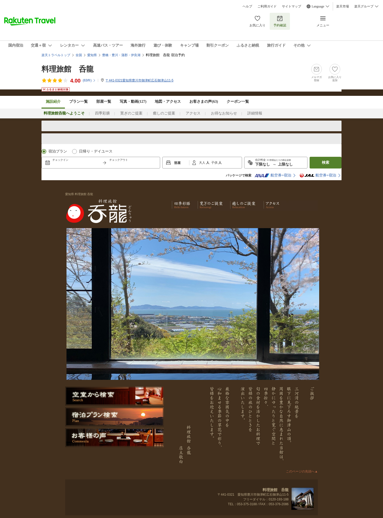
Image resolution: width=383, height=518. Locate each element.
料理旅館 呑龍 (67, 69)
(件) (89, 80)
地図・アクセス (168, 102)
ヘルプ (247, 6)
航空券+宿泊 (273, 175)
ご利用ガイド (267, 6)
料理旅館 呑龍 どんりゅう (98, 211)
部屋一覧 (103, 102)
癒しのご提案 (164, 113)
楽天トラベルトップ (55, 55)
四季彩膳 (102, 113)
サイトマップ (291, 6)
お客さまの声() (203, 102)
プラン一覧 (78, 102)
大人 (202, 163)
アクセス (193, 113)
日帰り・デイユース (96, 151)
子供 (214, 163)
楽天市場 (342, 6)
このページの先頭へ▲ (302, 471)
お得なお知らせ (224, 113)
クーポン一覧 (238, 102)
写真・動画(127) (133, 102)
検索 (325, 163)
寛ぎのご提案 (131, 113)
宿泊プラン (57, 151)
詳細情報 (254, 113)
